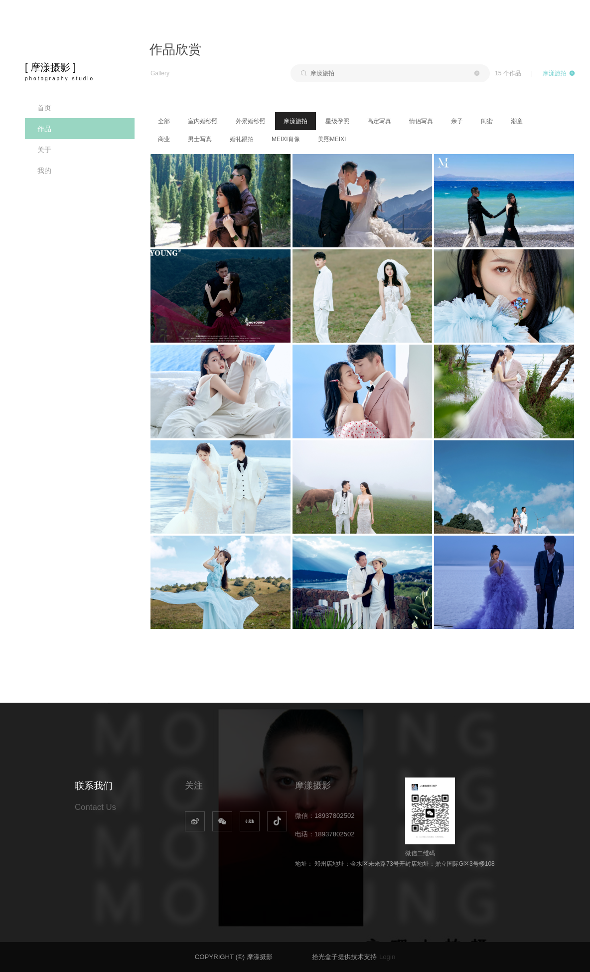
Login (387, 957)
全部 (164, 121)
